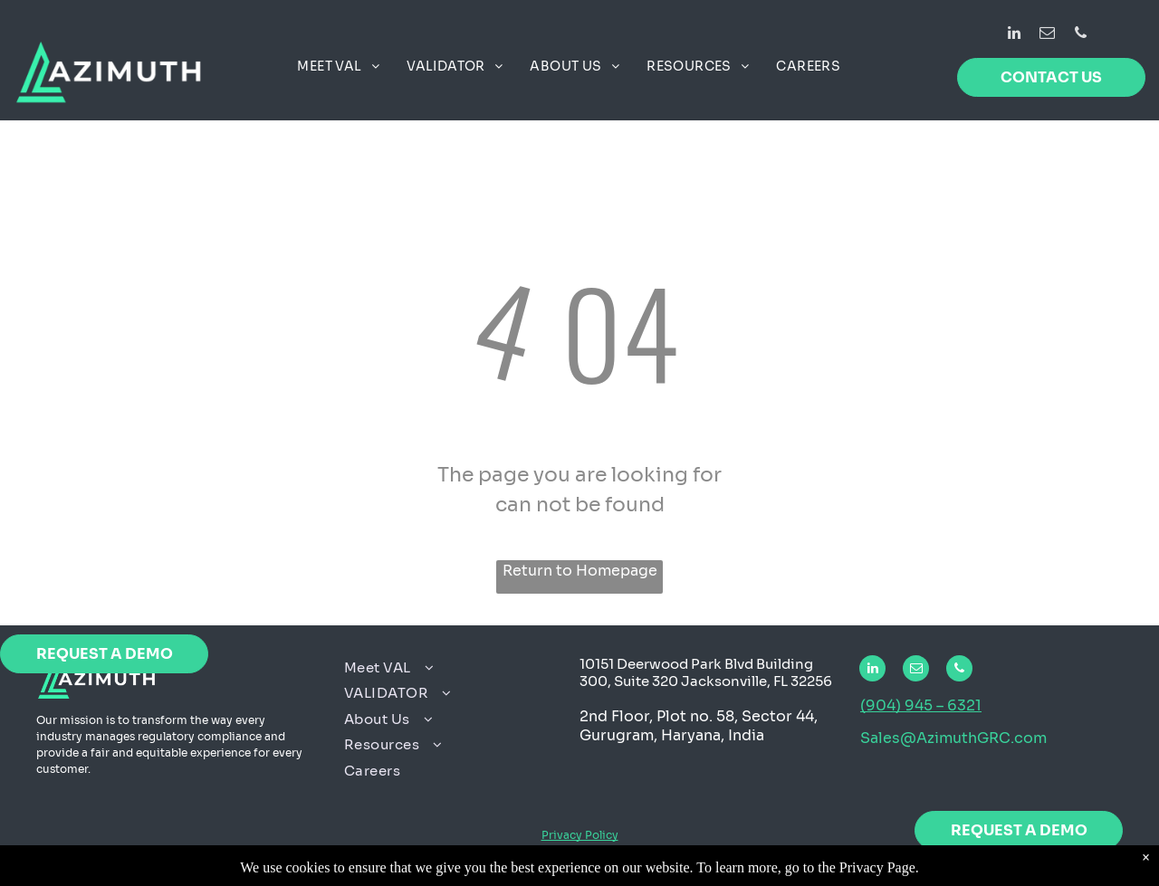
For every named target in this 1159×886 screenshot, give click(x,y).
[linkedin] (1013, 35)
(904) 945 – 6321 (921, 705)
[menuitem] (338, 66)
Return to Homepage (580, 570)
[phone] (1080, 35)
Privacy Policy (579, 835)
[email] (1047, 35)
